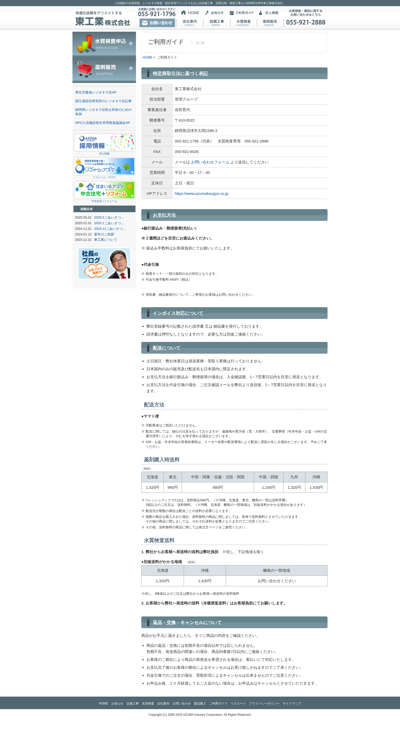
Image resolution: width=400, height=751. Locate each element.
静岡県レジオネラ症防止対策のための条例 (103, 112)
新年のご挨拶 (104, 234)
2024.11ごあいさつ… (110, 229)
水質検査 (148, 703)
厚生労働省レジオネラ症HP (95, 92)
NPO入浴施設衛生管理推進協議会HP (102, 123)
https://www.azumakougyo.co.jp (201, 193)
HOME (148, 57)
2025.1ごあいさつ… (109, 223)
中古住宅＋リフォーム (104, 199)
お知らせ (117, 703)
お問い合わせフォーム (209, 162)
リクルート (238, 703)
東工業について (105, 240)
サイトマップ (292, 703)
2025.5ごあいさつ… (109, 217)
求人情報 (104, 152)
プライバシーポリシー (264, 703)
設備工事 (133, 703)
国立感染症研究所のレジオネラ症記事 (103, 101)
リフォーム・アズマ (104, 176)
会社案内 (163, 703)
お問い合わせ (181, 703)
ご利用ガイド (218, 703)
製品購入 (200, 703)
